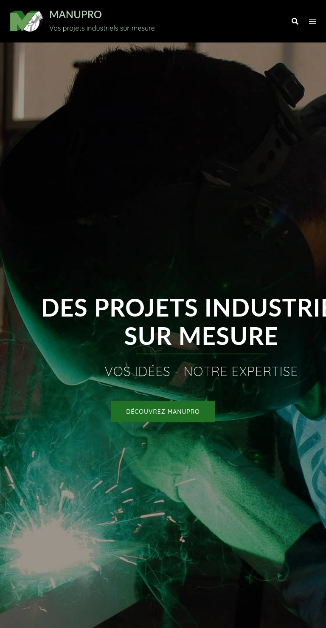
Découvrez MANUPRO (163, 412)
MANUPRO (75, 14)
